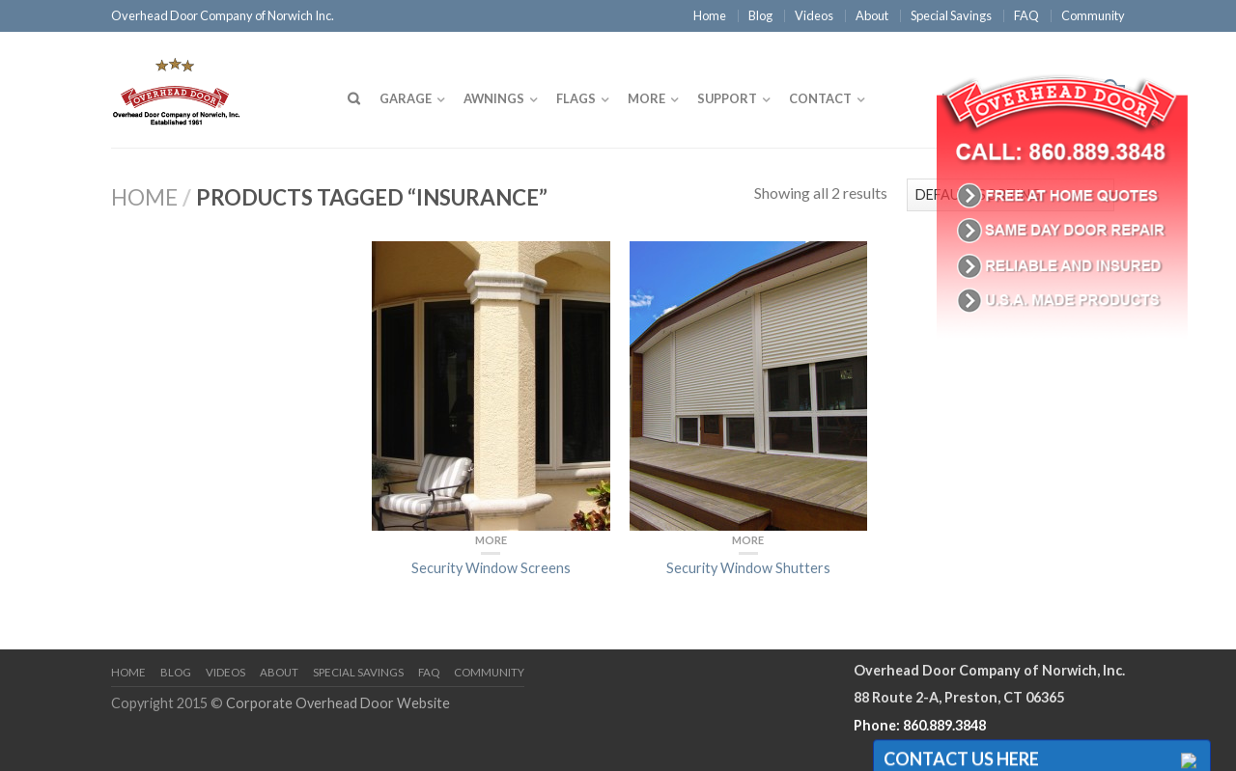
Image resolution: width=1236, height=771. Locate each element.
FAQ (1026, 15)
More (646, 98)
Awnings (494, 98)
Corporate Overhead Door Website (338, 703)
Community (1093, 15)
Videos (814, 15)
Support (727, 98)
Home (709, 15)
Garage (405, 98)
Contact (820, 98)
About (872, 15)
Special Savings (951, 15)
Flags (576, 98)
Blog (760, 15)
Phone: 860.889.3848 (920, 725)
